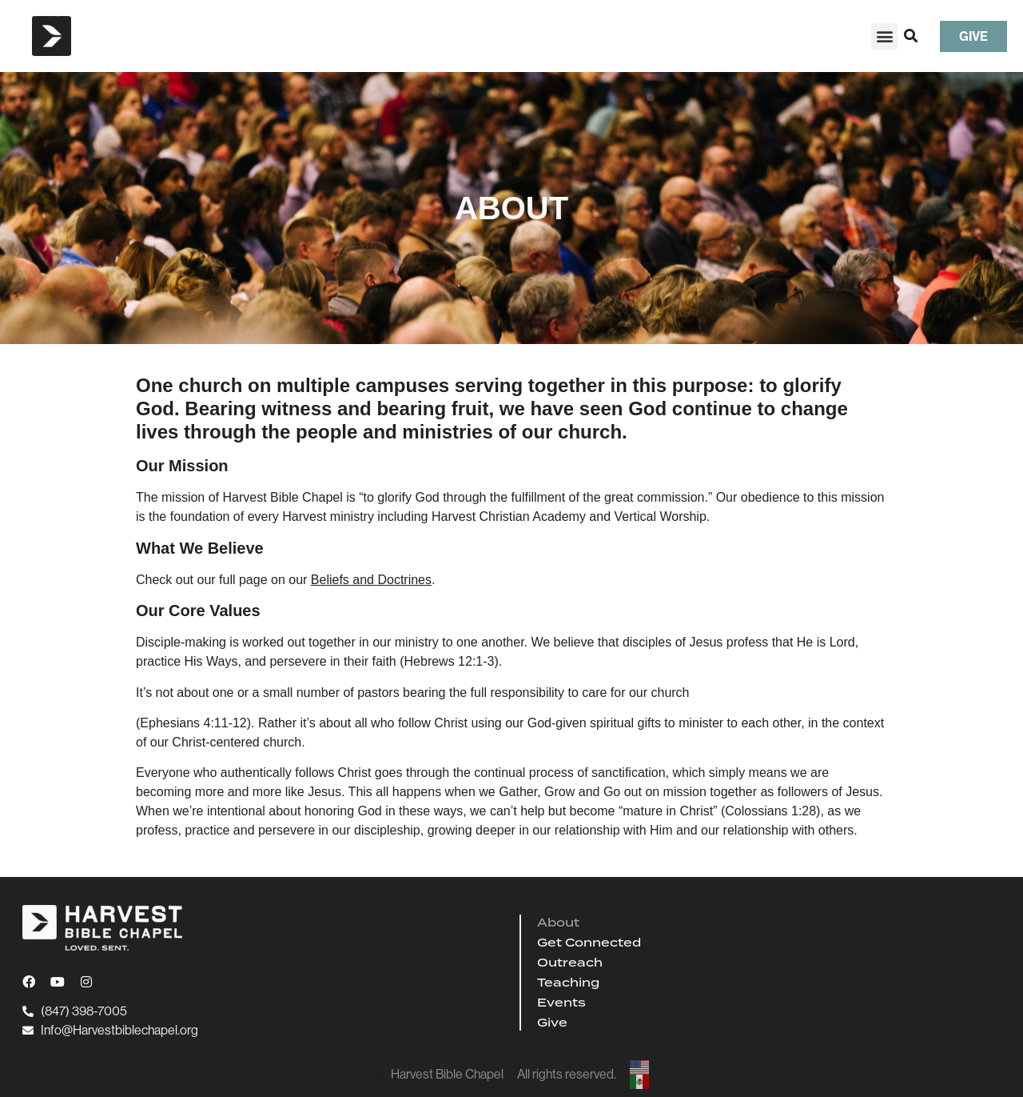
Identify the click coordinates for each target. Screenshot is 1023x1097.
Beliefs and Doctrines (371, 580)
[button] (884, 36)
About (558, 923)
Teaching (568, 983)
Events (561, 1003)
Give (552, 1023)
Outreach (570, 963)
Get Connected (589, 943)
